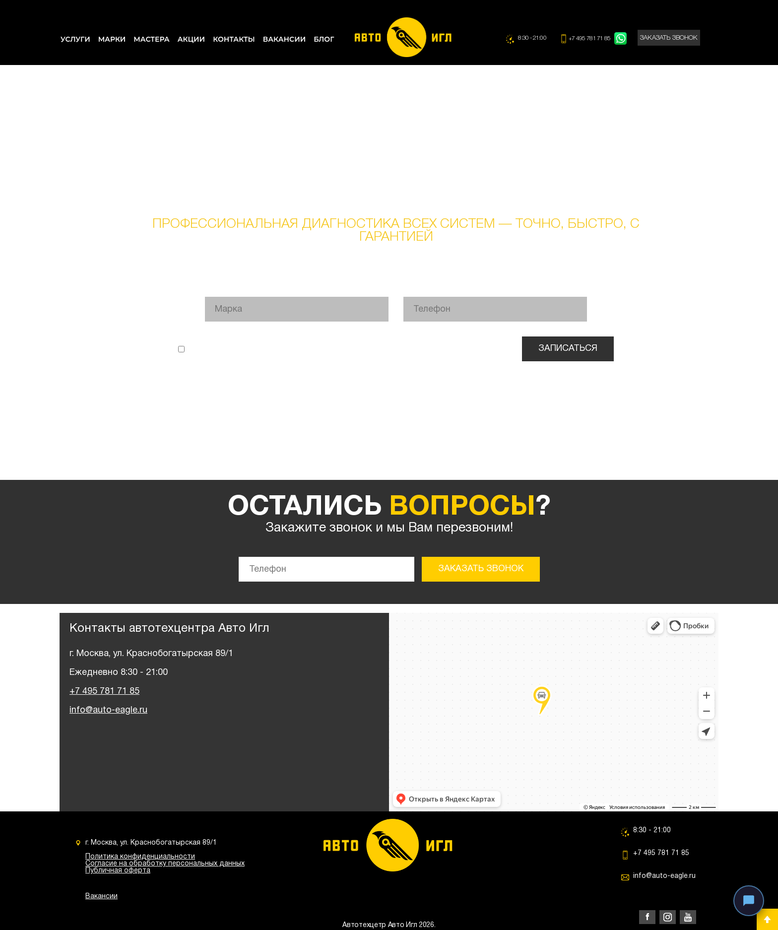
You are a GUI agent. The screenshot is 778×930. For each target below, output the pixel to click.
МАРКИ (112, 39)
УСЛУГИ (75, 39)
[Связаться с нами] (748, 900)
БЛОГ (324, 39)
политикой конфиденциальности (297, 348)
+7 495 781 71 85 (590, 38)
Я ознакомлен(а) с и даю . (342, 348)
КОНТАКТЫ (234, 39)
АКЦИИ (191, 39)
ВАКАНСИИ (284, 39)
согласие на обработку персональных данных (437, 348)
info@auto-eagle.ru (108, 710)
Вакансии (101, 896)
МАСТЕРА (151, 39)
